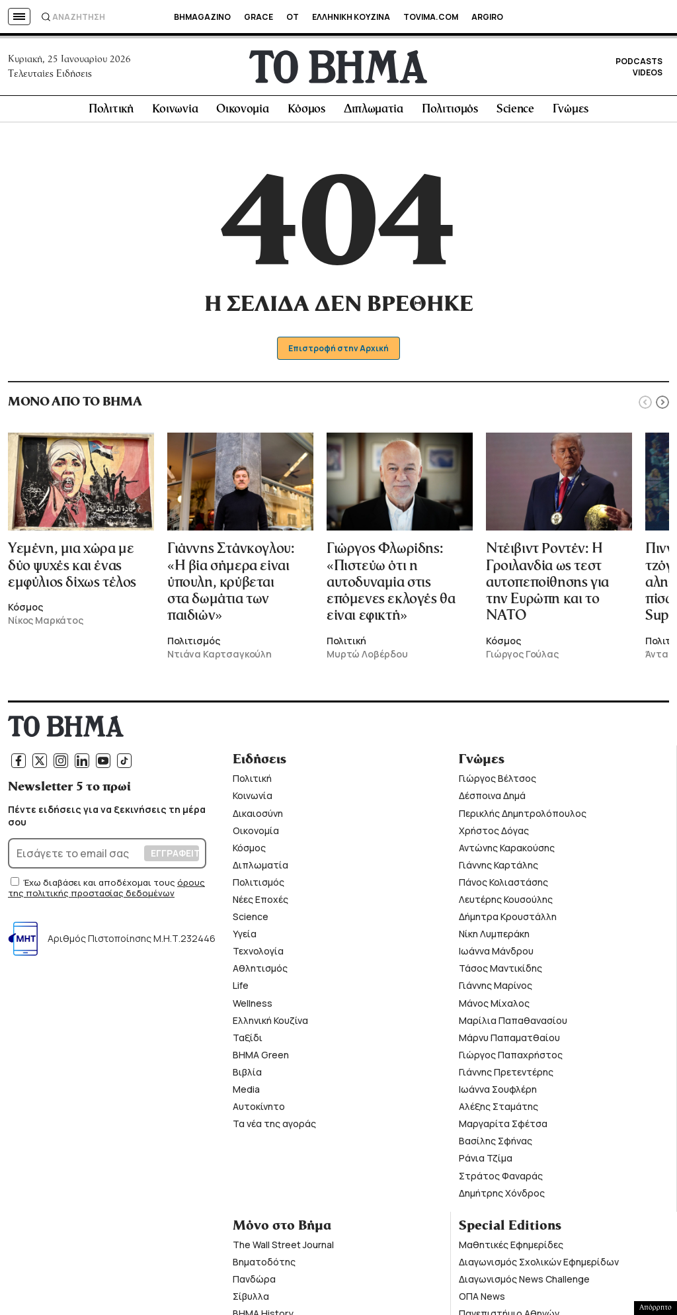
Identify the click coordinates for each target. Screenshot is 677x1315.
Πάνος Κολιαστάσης (503, 886)
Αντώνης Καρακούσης (507, 851)
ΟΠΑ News (482, 1300)
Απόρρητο (655, 1307)
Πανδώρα (254, 1283)
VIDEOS (647, 74)
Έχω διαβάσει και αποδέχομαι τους (100, 886)
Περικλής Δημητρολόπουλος (522, 816)
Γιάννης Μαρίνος (495, 989)
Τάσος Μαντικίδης (500, 972)
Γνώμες (570, 113)
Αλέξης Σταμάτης (498, 1110)
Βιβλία (247, 1076)
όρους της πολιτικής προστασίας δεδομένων (106, 891)
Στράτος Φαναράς (501, 1179)
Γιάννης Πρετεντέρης (506, 1076)
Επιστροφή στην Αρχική (338, 352)
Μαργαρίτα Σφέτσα (503, 1127)
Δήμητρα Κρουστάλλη (508, 920)
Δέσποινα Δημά (492, 799)
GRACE (258, 16)
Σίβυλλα (251, 1300)
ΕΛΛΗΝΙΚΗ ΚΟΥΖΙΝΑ (351, 16)
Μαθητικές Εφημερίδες (511, 1248)
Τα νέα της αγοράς (274, 1127)
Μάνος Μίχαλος (494, 1006)
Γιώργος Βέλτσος (497, 782)
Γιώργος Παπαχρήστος (511, 1058)
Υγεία (245, 937)
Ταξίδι (247, 1041)
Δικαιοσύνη (258, 816)
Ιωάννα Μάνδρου (496, 955)
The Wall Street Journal (283, 1248)
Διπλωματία (373, 113)
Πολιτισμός (450, 113)
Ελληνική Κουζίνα (270, 1023)
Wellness (252, 1006)
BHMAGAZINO (202, 16)
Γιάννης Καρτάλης (498, 869)
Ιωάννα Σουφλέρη (498, 1093)
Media (246, 1093)
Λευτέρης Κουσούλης (506, 903)
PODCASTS (639, 63)
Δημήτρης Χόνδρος (502, 1196)
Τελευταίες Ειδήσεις (50, 75)
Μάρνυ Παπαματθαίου (509, 1041)
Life (241, 989)
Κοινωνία (175, 113)
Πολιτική (111, 113)
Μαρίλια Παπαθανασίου (513, 1023)
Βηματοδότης (264, 1265)
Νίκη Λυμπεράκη (494, 937)
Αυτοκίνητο (259, 1110)
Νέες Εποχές (260, 903)
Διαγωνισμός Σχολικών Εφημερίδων (539, 1265)
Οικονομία (242, 113)
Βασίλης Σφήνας (495, 1144)
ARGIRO (487, 16)
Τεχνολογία (258, 955)
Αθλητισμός (260, 972)
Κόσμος (306, 113)
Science (515, 113)
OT (292, 16)
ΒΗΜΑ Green (261, 1058)
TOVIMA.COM (430, 16)
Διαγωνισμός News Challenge (524, 1283)
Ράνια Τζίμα (485, 1162)
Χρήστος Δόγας (494, 833)
